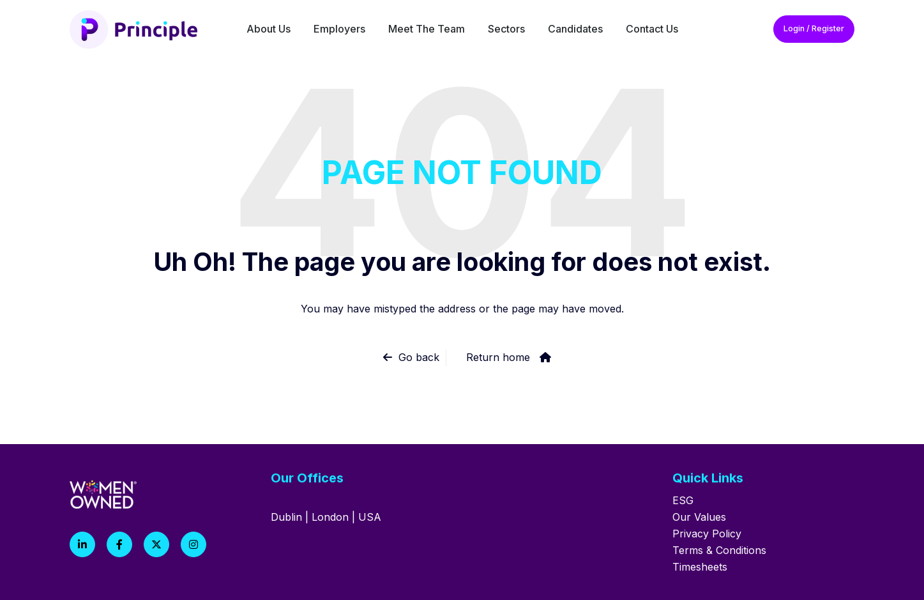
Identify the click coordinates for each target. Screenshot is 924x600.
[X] (156, 544)
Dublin (286, 517)
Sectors (506, 28)
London (330, 517)
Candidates (575, 28)
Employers (339, 28)
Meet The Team (426, 28)
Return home (498, 357)
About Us (268, 28)
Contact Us (652, 28)
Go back (418, 357)
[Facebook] (119, 544)
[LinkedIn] (82, 544)
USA (369, 517)
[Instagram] (193, 544)
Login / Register (814, 28)
